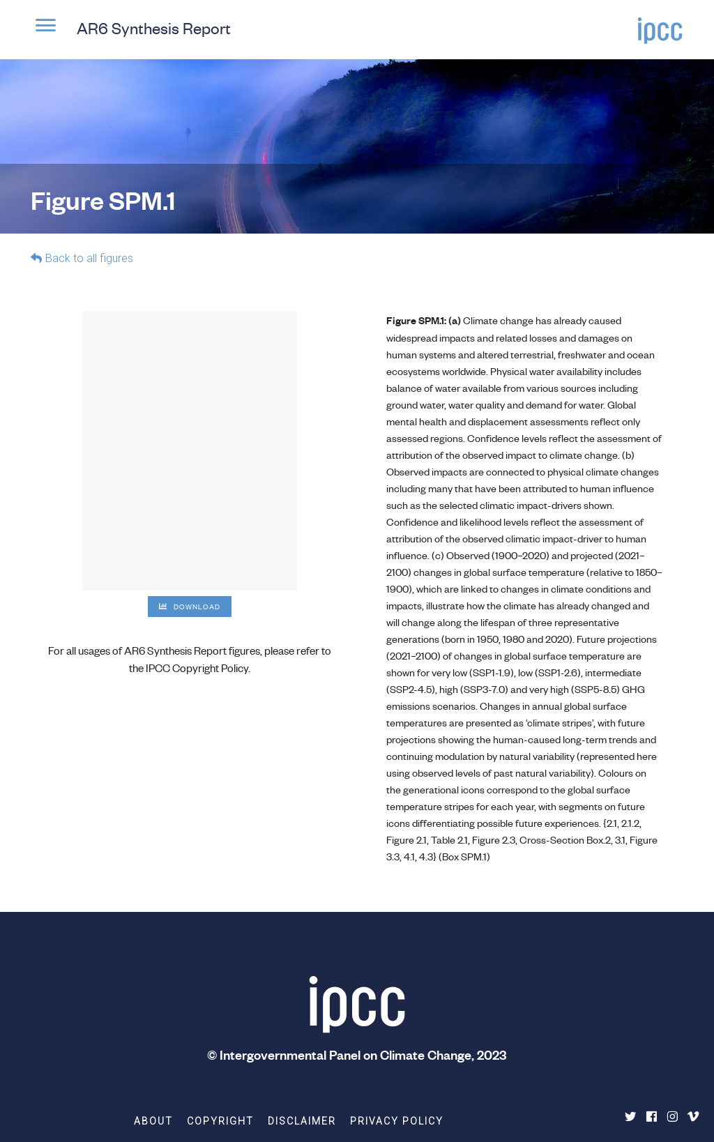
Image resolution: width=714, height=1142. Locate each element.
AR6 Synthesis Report (154, 28)
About (153, 1121)
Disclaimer (302, 1121)
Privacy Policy (396, 1121)
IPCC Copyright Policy (197, 668)
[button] (45, 32)
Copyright (220, 1121)
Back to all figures (89, 258)
